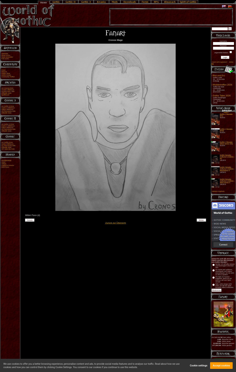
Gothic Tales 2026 (221, 95)
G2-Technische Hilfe (8, 129)
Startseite (5, 54)
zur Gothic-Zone (7, 142)
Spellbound (5, 95)
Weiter (201, 220)
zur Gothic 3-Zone (8, 106)
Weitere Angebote (218, 191)
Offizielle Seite (6, 93)
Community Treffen (8, 77)
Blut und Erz (219, 75)
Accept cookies (221, 366)
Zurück (30, 220)
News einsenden (7, 57)
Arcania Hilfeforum (7, 90)
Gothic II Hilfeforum (8, 126)
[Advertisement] (171, 16)
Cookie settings (198, 366)
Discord (4, 72)
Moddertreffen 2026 (222, 84)
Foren (4, 70)
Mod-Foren (5, 167)
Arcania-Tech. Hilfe (7, 91)
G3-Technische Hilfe (8, 111)
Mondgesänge (6, 160)
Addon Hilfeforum (7, 109)
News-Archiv (6, 55)
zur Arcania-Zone (7, 88)
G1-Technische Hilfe (8, 146)
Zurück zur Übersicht (115, 223)
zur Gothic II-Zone (8, 124)
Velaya (4, 164)
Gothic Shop (6, 73)
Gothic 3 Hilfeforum (8, 108)
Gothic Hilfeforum (8, 144)
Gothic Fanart (6, 75)
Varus (4, 162)
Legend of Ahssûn (8, 165)
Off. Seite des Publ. (8, 149)
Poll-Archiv (5, 59)
